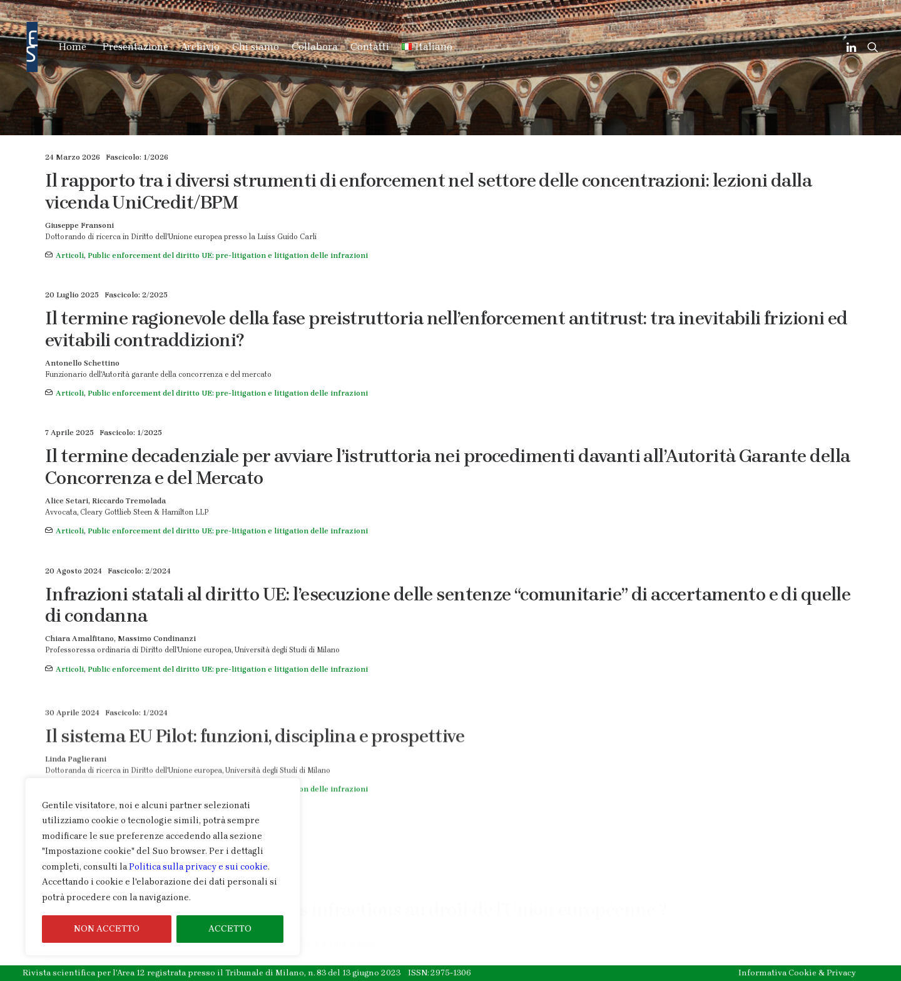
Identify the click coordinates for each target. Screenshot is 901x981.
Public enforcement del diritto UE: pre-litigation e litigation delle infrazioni (228, 255)
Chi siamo (255, 47)
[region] (162, 867)
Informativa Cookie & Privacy (797, 972)
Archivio (200, 47)
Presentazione (135, 47)
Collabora (315, 47)
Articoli (70, 255)
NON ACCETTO (107, 928)
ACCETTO (230, 928)
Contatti (369, 47)
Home (72, 47)
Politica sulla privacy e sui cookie (198, 866)
